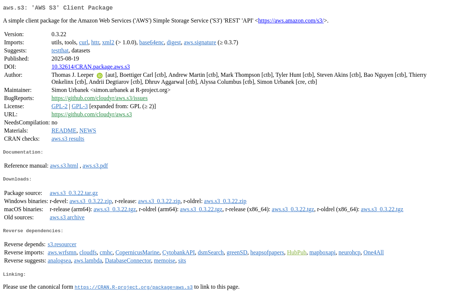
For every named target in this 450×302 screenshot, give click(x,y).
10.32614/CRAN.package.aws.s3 (90, 68)
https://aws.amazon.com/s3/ (291, 22)
